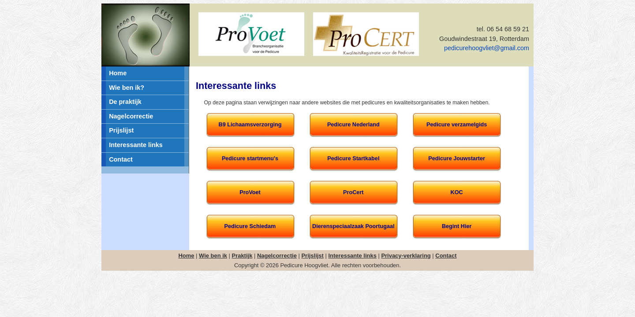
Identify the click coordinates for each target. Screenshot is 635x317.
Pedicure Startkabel (353, 158)
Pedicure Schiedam (250, 226)
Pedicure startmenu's (250, 158)
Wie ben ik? (126, 87)
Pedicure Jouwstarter (456, 158)
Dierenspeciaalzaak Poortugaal (353, 226)
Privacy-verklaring (405, 255)
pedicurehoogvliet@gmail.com (486, 48)
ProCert (353, 192)
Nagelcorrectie (131, 116)
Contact (121, 159)
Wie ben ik (213, 255)
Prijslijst (121, 130)
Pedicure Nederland (353, 125)
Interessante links (136, 144)
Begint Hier (457, 226)
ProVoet (250, 192)
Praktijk (242, 255)
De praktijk (125, 101)
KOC (457, 192)
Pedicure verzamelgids (456, 125)
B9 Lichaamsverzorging (250, 125)
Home (118, 73)
